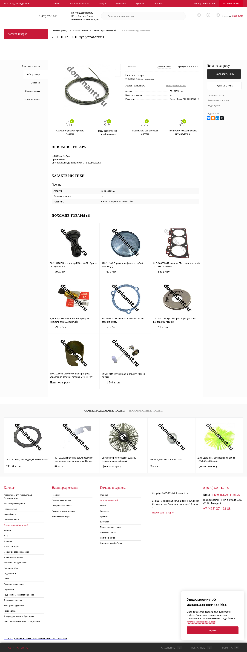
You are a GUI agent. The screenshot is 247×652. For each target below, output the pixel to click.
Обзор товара (33, 74)
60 (125, 274)
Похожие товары (32, 99)
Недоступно (214, 105)
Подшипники (10, 573)
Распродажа (9, 611)
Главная (56, 3)
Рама (6, 579)
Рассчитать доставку (218, 100)
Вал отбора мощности (14, 503)
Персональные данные (111, 527)
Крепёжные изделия (13, 557)
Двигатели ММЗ (11, 520)
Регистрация (208, 3)
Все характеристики (176, 85)
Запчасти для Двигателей (16, 525)
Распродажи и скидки (62, 505)
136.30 (13, 466)
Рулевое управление (14, 584)
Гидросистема (10, 509)
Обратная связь (16, 647)
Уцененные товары (61, 516)
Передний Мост (11, 568)
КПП (6, 536)
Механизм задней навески (16, 552)
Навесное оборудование (15, 562)
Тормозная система (13, 600)
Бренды (140, 3)
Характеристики (32, 91)
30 (155, 466)
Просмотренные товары (146, 410)
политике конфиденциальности (201, 622)
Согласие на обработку (111, 543)
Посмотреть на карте (163, 512)
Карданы (8, 541)
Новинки (56, 495)
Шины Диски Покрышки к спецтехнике (22, 621)
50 (125, 330)
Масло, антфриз (11, 546)
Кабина (7, 530)
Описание (35, 83)
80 (73, 274)
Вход (196, 3)
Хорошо (212, 630)
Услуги (102, 3)
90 (177, 330)
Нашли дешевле (216, 95)
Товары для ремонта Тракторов (19, 616)
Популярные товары (61, 500)
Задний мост (10, 514)
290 (73, 330)
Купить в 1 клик (225, 85)
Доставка (158, 3)
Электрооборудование (14, 605)
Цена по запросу (73, 384)
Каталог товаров (26, 34)
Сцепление (9, 589)
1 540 (125, 385)
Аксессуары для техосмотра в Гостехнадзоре (18, 496)
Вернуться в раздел (31, 66)
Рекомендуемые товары (63, 511)
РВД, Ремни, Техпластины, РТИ (19, 595)
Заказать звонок (231, 3)
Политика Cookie (108, 532)
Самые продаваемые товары (104, 410)
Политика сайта (107, 538)
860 (177, 274)
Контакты (121, 3)
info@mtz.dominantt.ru (226, 494)
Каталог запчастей (79, 3)
